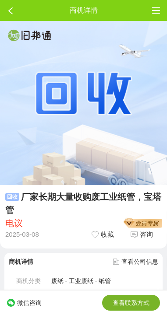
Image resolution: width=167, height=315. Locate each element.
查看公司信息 (135, 261)
